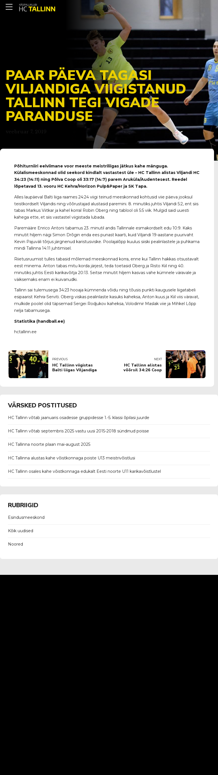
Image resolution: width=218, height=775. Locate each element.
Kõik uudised (20, 530)
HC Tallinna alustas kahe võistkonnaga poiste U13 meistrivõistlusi (71, 458)
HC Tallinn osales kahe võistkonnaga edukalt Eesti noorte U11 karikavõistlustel (84, 471)
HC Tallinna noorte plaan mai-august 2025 (49, 444)
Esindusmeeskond (26, 517)
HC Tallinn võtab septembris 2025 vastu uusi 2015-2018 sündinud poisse (78, 431)
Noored (15, 544)
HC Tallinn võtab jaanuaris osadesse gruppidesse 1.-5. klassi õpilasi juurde (78, 417)
